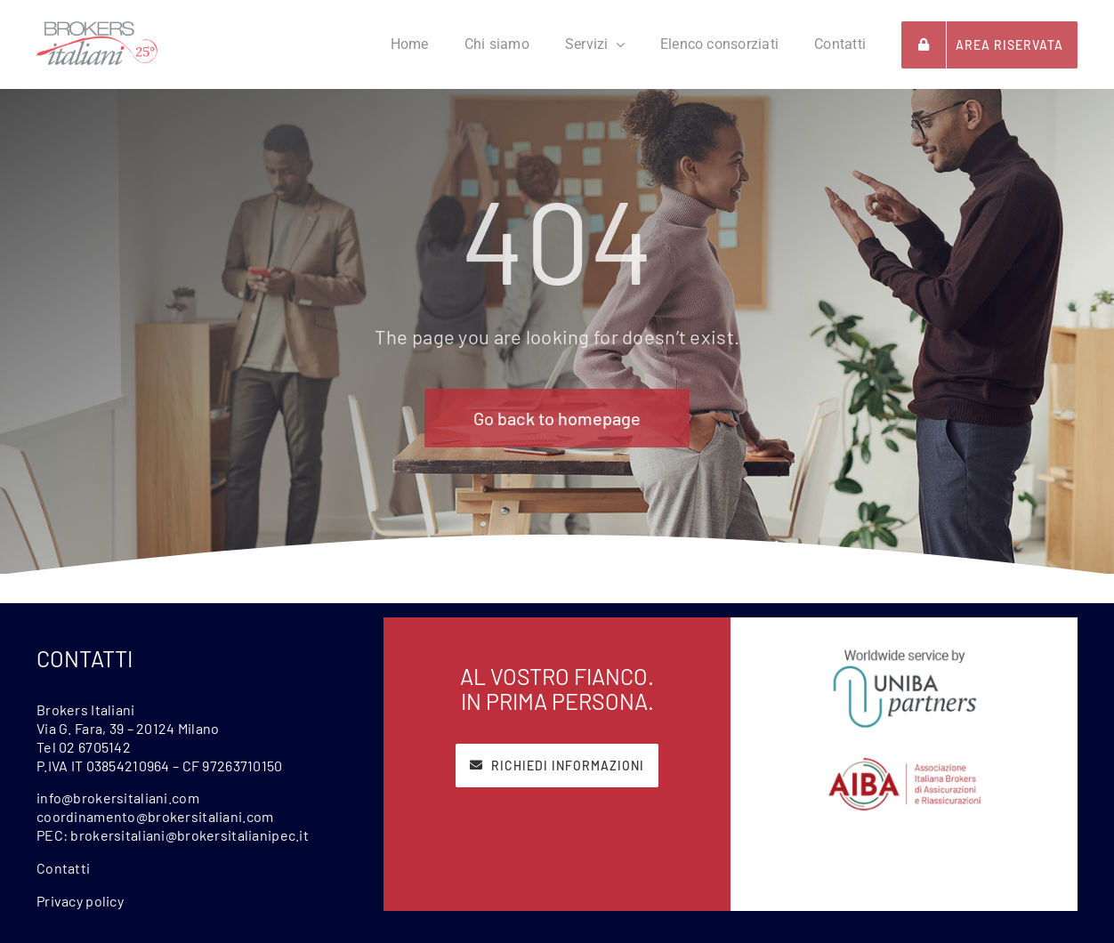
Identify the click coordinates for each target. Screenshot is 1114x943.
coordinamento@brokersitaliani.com (154, 816)
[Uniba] (904, 652)
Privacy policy (80, 900)
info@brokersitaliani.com (117, 797)
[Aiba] (904, 764)
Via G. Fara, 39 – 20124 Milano (128, 728)
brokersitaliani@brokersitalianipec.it (189, 834)
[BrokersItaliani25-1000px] (96, 30)
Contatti (63, 867)
